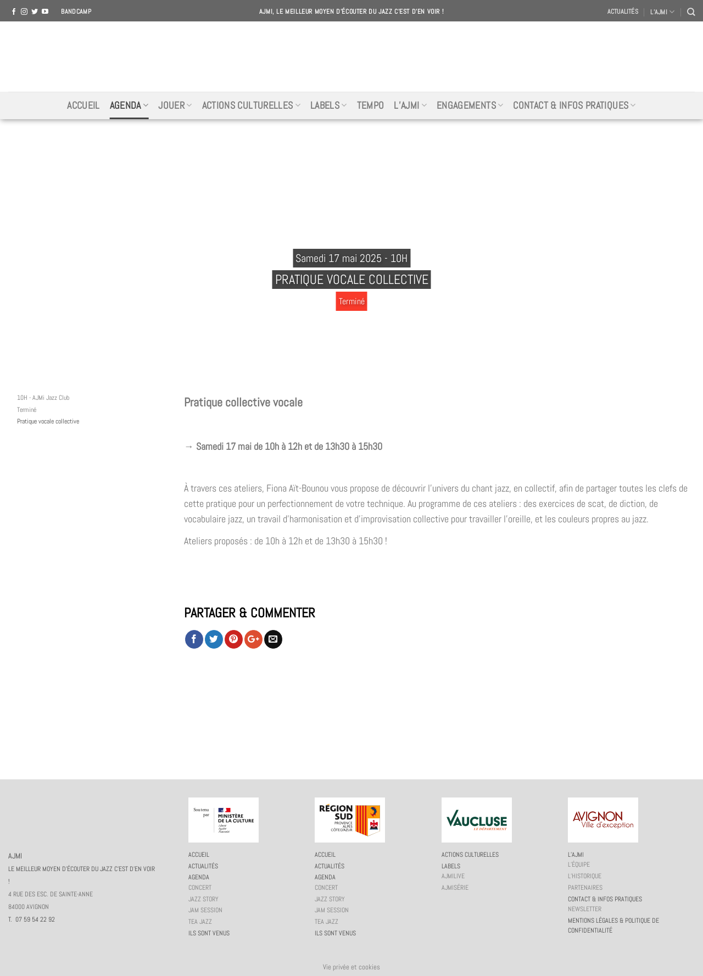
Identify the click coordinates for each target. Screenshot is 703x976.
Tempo (370, 105)
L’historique (584, 876)
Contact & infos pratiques (574, 105)
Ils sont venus (209, 933)
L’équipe (579, 864)
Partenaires (585, 887)
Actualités (622, 11)
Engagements (470, 105)
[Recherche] (691, 11)
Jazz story (203, 899)
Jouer (175, 105)
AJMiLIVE (453, 876)
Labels (328, 105)
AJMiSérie (455, 887)
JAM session (205, 910)
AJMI (351, 56)
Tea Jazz (200, 921)
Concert (199, 887)
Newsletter (584, 909)
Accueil (83, 105)
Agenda (129, 105)
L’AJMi (410, 105)
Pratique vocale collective (48, 421)
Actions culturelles (251, 105)
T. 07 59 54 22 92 (31, 919)
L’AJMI (662, 12)
